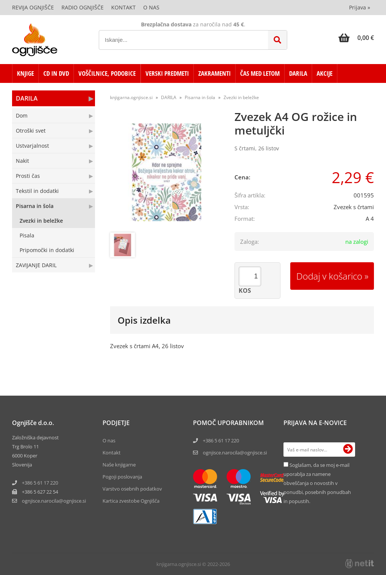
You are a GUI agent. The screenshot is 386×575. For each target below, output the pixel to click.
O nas (151, 7)
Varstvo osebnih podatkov (132, 488)
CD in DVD (56, 73)
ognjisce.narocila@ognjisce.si (235, 452)
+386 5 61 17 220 (40, 482)
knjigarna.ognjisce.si (131, 97)
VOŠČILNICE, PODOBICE (107, 73)
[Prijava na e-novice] (348, 449)
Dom (22, 115)
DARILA (298, 73)
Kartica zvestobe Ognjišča (131, 500)
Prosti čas (28, 175)
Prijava (359, 7)
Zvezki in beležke (41, 220)
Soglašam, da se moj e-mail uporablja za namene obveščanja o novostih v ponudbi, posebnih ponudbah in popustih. (317, 483)
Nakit (22, 160)
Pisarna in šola (35, 206)
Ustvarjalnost (32, 145)
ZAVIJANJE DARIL (36, 265)
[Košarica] (356, 37)
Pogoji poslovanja (122, 476)
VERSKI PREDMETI (167, 73)
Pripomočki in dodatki (47, 250)
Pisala (27, 235)
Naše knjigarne (119, 464)
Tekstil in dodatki (37, 190)
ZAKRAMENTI (214, 73)
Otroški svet (31, 130)
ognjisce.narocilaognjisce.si (54, 500)
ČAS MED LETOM (260, 73)
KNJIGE (25, 73)
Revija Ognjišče (33, 7)
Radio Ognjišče (82, 7)
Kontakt (123, 7)
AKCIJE (324, 73)
